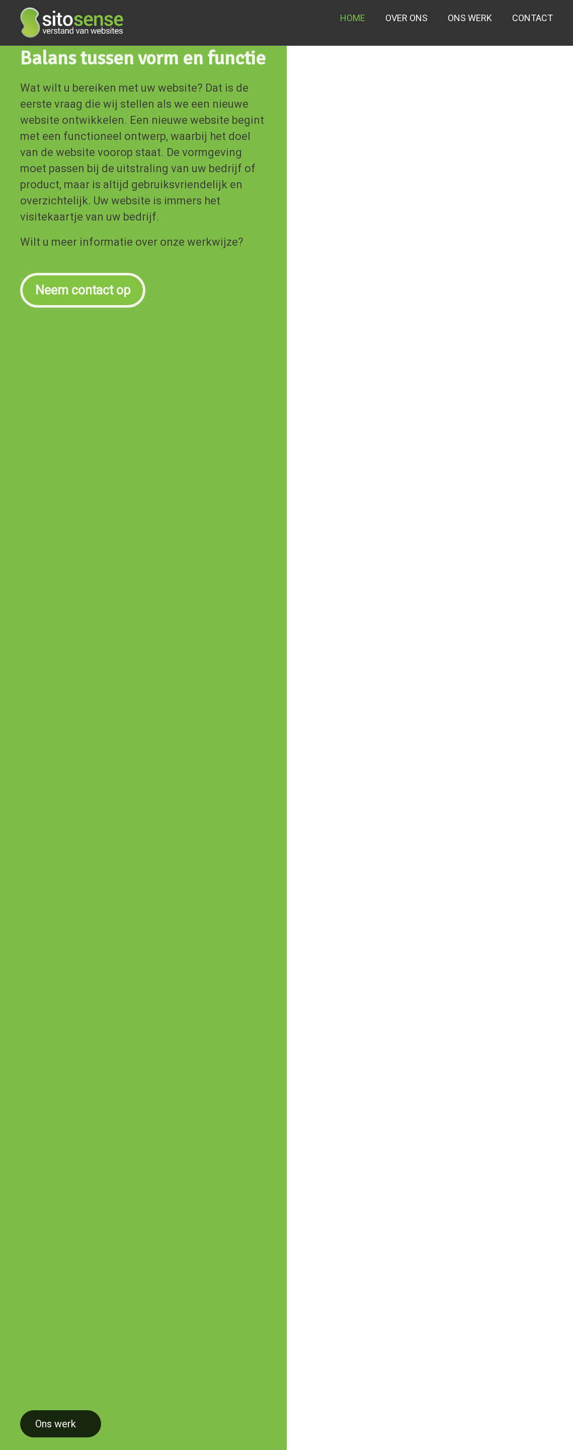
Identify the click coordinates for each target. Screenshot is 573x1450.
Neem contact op (82, 285)
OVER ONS (406, 18)
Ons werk (55, 1424)
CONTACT (532, 18)
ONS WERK (470, 18)
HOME (352, 18)
